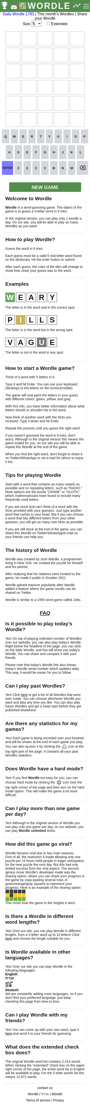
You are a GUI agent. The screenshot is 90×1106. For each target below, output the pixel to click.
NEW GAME (44, 187)
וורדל (45, 1094)
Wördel (57, 1094)
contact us (45, 1088)
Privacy (58, 1100)
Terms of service (38, 1100)
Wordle (33, 1094)
